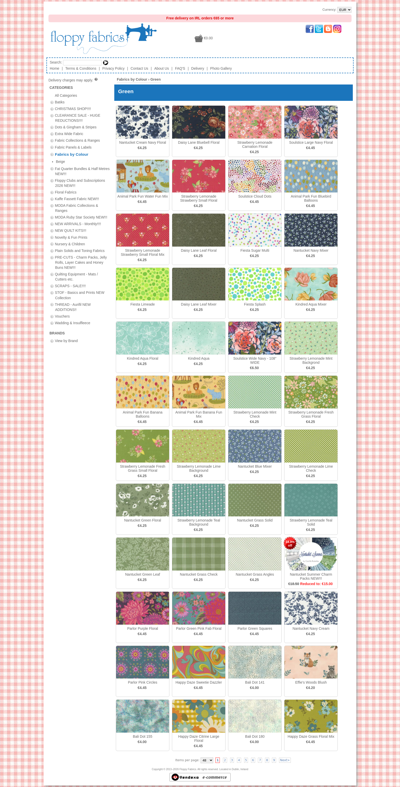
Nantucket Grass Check (199, 574)
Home (54, 68)
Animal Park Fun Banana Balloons (142, 414)
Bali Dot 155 (142, 736)
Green (155, 79)
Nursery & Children (70, 237)
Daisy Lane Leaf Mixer (198, 304)
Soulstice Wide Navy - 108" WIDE (254, 360)
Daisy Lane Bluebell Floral (199, 142)
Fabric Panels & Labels (73, 147)
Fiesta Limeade (142, 304)
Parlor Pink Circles (142, 682)
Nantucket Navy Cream (311, 628)
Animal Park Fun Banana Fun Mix (198, 414)
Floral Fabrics (66, 185)
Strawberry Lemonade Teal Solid (311, 522)
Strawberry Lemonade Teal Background (198, 522)
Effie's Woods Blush (311, 682)
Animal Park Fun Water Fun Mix (142, 196)
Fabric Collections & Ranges (77, 140)
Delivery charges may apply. (73, 80)
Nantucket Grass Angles (255, 574)
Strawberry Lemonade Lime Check (311, 468)
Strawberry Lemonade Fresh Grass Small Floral (142, 468)
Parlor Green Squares (255, 628)
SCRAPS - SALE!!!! (70, 279)
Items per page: (187, 760)
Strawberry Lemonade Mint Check (254, 414)
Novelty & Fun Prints (71, 230)
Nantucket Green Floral (142, 520)
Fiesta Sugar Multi (255, 250)
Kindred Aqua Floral (142, 358)
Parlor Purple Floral (142, 628)
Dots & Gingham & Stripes (75, 127)
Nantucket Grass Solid (254, 520)
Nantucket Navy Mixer (311, 250)
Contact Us (139, 68)
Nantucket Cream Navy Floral (142, 142)
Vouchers (62, 309)
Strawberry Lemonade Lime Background (199, 468)
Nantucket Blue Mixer (255, 466)
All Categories (66, 95)
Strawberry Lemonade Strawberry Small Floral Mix (142, 252)
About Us (161, 68)
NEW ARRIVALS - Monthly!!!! (78, 217)
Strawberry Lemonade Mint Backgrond (311, 360)
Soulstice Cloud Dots (254, 196)
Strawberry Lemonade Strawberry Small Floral (198, 198)
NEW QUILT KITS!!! (70, 223)
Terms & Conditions (80, 68)
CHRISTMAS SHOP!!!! (73, 108)
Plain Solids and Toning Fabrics (80, 243)
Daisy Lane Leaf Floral (199, 250)
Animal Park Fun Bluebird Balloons (311, 198)
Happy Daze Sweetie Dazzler (199, 682)
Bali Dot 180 (255, 736)
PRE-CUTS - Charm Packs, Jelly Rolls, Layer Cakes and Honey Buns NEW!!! (81, 255)
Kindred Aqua (198, 358)
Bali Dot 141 (255, 682)
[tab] (52, 102)
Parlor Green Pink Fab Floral (198, 628)
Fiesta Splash (255, 304)
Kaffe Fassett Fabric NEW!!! (77, 191)
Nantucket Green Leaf (142, 574)
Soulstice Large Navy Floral (311, 142)
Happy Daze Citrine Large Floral (198, 738)
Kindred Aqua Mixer (311, 304)
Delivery (197, 68)
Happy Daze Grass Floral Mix (311, 736)
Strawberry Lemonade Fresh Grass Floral (310, 414)
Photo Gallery (221, 68)
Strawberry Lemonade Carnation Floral (254, 144)
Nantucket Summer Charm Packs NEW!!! (311, 576)
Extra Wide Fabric (69, 134)
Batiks (60, 102)
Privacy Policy (113, 68)
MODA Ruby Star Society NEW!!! (81, 210)
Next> (285, 760)
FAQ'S (180, 68)
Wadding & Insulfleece (72, 315)
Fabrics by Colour (71, 154)
